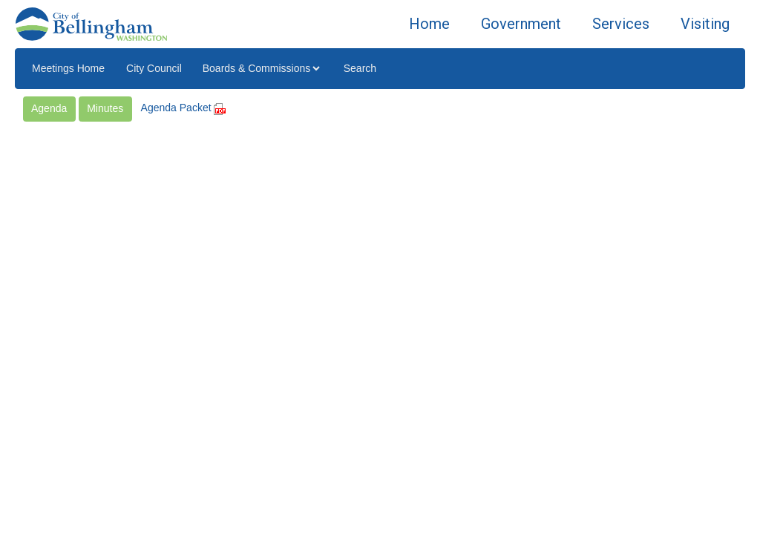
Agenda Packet (183, 108)
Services (620, 24)
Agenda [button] (49, 108)
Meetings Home (68, 68)
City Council (154, 68)
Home (429, 24)
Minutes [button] (105, 108)
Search (360, 68)
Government (521, 24)
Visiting (705, 24)
